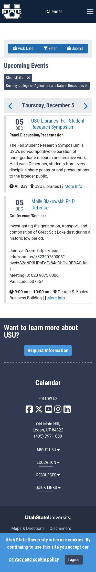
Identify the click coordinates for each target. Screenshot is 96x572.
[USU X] (39, 410)
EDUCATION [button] (48, 462)
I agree (73, 559)
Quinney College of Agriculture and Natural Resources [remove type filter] (47, 86)
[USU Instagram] (57, 410)
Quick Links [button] (48, 487)
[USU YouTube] (48, 410)
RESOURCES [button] (48, 475)
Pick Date (23, 48)
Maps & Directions (28, 528)
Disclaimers (60, 528)
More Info (73, 186)
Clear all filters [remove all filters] (18, 78)
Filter (50, 48)
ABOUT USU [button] (48, 449)
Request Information (48, 350)
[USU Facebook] (29, 410)
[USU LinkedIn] (67, 410)
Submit (75, 48)
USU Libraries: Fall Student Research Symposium (57, 124)
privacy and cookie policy (33, 559)
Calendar (48, 382)
